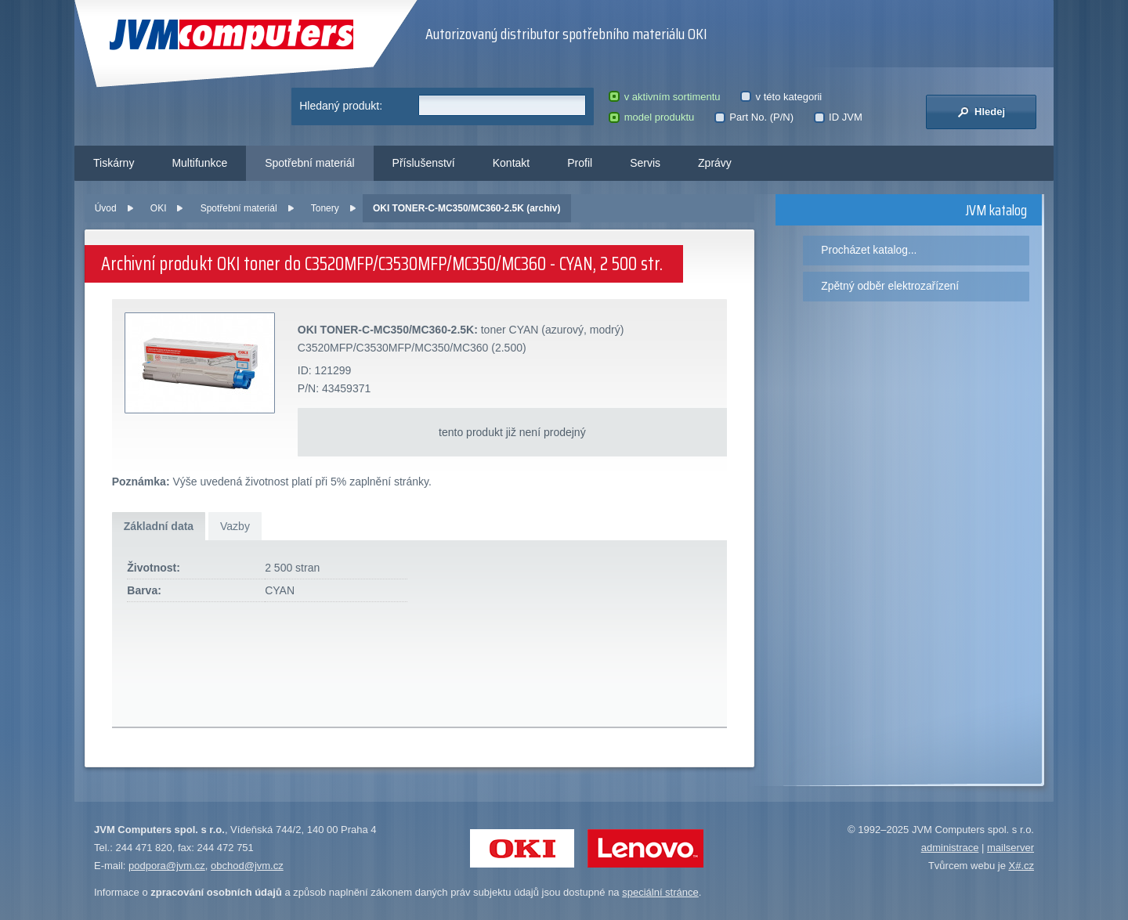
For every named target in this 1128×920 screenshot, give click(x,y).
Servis (645, 163)
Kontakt (511, 163)
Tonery (325, 208)
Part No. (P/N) (754, 117)
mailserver (1010, 847)
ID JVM (838, 117)
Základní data (158, 526)
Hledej (981, 112)
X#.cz (1021, 865)
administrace (950, 847)
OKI (158, 208)
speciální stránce (660, 892)
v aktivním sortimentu (664, 97)
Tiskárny (113, 163)
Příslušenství (423, 163)
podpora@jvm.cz (166, 865)
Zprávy (715, 163)
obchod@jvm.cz (247, 865)
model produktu (651, 117)
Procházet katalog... (868, 250)
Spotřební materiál (309, 163)
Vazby (235, 526)
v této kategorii (781, 97)
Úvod (106, 208)
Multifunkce (199, 163)
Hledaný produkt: (340, 105)
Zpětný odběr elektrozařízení (890, 286)
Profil (579, 163)
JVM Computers (231, 35)
